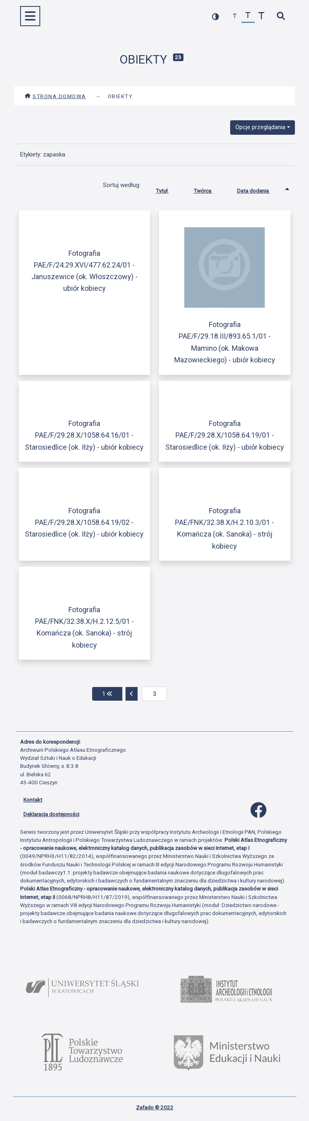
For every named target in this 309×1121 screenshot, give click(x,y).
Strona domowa (55, 96)
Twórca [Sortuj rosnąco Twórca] (209, 189)
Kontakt (32, 799)
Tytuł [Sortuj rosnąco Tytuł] (168, 189)
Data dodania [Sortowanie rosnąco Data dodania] (259, 189)
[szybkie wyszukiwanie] (280, 16)
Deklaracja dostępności (51, 814)
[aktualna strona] (154, 694)
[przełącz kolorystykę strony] (215, 16)
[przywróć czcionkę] (248, 16)
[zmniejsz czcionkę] (234, 16)
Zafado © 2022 (154, 1107)
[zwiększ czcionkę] (261, 16)
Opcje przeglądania (260, 127)
